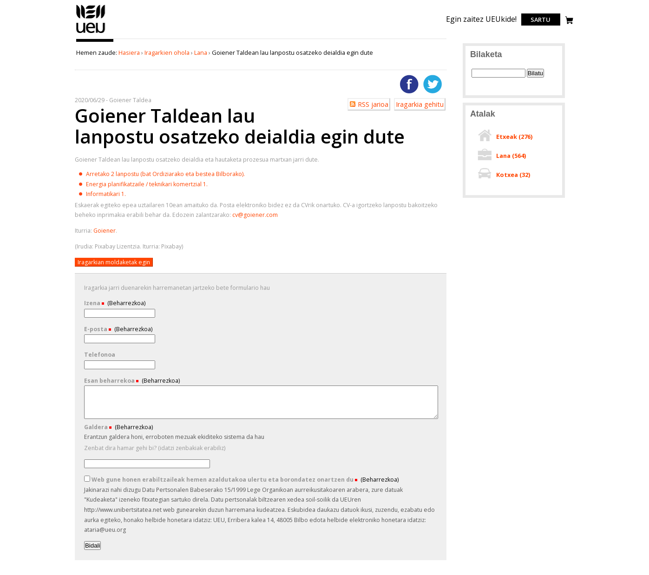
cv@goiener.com (255, 215)
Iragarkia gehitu (420, 104)
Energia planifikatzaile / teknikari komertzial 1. (147, 184)
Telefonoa (99, 355)
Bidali (92, 545)
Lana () (511, 155)
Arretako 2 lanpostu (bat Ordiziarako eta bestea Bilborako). (165, 174)
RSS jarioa (373, 104)
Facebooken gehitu (409, 84)
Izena (93, 303)
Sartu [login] (541, 19)
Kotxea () (513, 174)
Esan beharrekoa (110, 381)
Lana (200, 52)
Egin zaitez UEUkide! (481, 19)
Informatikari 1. (106, 194)
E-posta (96, 329)
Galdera (96, 427)
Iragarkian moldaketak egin (114, 262)
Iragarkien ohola (167, 52)
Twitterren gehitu (432, 84)
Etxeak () (514, 136)
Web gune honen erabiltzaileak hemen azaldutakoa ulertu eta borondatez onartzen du (219, 480)
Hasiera (129, 52)
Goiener (104, 231)
